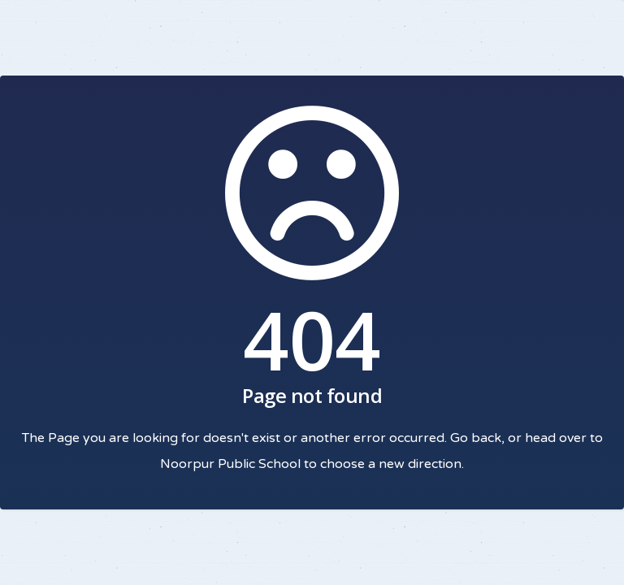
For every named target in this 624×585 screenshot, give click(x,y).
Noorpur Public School (230, 464)
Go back (475, 438)
